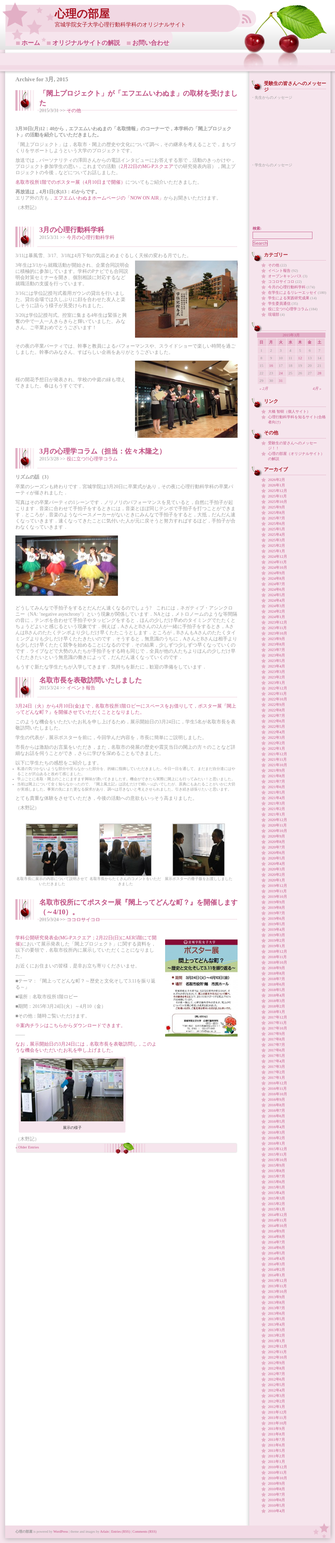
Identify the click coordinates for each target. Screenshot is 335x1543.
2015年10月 (277, 1160)
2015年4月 (276, 1193)
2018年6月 (276, 984)
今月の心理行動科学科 (91, 237)
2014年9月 (276, 1231)
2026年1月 (276, 485)
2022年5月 (276, 726)
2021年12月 (277, 754)
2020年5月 (276, 858)
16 (271, 365)
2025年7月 (276, 518)
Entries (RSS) (120, 1531)
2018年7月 (276, 979)
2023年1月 (276, 682)
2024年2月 (276, 611)
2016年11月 (277, 1088)
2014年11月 (277, 1220)
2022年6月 (276, 721)
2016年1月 (276, 1143)
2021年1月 (276, 814)
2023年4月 (276, 666)
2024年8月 (276, 578)
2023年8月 (276, 644)
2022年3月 (276, 737)
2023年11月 (277, 628)
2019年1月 (276, 946)
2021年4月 (276, 798)
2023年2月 (276, 677)
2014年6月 (276, 1247)
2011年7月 (276, 1439)
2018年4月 (276, 995)
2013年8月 (276, 1302)
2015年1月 (276, 1209)
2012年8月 (276, 1368)
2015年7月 (276, 1176)
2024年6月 (276, 589)
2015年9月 (276, 1165)
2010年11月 (277, 1472)
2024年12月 (277, 556)
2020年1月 (276, 880)
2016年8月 (276, 1105)
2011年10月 (277, 1423)
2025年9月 (276, 507)
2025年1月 (276, 551)
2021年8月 (276, 776)
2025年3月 (276, 540)
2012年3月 (276, 1396)
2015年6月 (276, 1182)
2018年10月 (277, 962)
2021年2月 (276, 809)
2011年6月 (276, 1445)
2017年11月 (277, 1023)
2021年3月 (276, 803)
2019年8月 (276, 907)
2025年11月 (277, 496)
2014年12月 (277, 1215)
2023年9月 (276, 639)
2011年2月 (276, 1456)
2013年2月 (276, 1335)
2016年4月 (276, 1127)
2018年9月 (276, 968)
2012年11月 (277, 1352)
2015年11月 (277, 1154)
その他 (74, 110)
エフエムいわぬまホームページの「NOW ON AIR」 (109, 198)
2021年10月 (277, 765)
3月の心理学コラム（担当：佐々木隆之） (102, 451)
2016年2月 (276, 1138)
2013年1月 (276, 1341)
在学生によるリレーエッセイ (292, 292)
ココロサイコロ (83, 919)
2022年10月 (277, 699)
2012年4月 (276, 1390)
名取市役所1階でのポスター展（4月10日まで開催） (70, 182)
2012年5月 (276, 1385)
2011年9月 (276, 1428)
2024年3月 (276, 606)
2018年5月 (276, 990)
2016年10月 (277, 1094)
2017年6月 (276, 1050)
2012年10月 (277, 1357)
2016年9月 (276, 1099)
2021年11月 (277, 759)
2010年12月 (277, 1467)
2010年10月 (277, 1478)
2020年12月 (277, 820)
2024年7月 (276, 584)
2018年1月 (276, 1012)
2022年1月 (276, 748)
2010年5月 (276, 1505)
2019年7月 (276, 913)
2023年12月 (277, 622)
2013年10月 (277, 1291)
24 (281, 373)
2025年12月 (277, 491)
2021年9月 (276, 770)
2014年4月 (276, 1258)
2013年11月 (277, 1286)
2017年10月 (277, 1028)
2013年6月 (276, 1313)
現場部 (273, 314)
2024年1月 (276, 617)
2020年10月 (277, 831)
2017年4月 (276, 1061)
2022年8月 (276, 710)
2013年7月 (276, 1308)
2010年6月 (276, 1500)
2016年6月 (276, 1116)
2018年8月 (276, 973)
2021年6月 (276, 787)
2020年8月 (276, 842)
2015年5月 (276, 1187)
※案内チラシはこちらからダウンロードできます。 (70, 1025)
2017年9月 (276, 1034)
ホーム (31, 42)
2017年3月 (276, 1066)
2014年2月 (276, 1269)
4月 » (317, 388)
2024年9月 (276, 573)
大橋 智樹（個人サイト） (289, 411)
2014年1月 (276, 1275)
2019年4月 (276, 929)
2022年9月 (276, 704)
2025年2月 (276, 545)
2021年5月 (276, 792)
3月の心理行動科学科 (71, 229)
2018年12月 (277, 951)
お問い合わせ (150, 42)
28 (319, 373)
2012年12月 (277, 1346)
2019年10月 (277, 896)
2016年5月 (276, 1121)
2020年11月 (277, 825)
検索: (257, 228)
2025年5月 (276, 529)
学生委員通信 (279, 303)
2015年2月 (276, 1204)
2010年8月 (276, 1489)
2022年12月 (277, 688)
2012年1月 (276, 1407)
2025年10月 (277, 501)
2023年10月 (277, 633)
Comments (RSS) (145, 1531)
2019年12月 (277, 885)
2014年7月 (276, 1242)
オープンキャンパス (285, 276)
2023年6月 (276, 655)
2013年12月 (277, 1280)
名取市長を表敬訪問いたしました (90, 680)
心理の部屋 (82, 14)
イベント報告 (81, 687)
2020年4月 (276, 863)
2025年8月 (276, 512)
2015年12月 (277, 1149)
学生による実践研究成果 (288, 298)
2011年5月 (276, 1450)
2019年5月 (276, 924)
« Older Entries (27, 1147)
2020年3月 (276, 869)
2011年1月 (276, 1461)
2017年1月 (276, 1077)
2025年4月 (276, 534)
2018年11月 (277, 957)
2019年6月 (276, 918)
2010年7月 (276, 1494)
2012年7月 (276, 1374)
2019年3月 (276, 935)
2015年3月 (276, 1198)
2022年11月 (277, 693)
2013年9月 (276, 1297)
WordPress (60, 1531)
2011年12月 (277, 1412)
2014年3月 (276, 1264)
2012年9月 (276, 1363)
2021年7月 (276, 781)
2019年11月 (277, 891)
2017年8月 (276, 1039)
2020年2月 (276, 874)
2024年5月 (276, 595)
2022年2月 (276, 743)
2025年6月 (276, 523)
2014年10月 (277, 1225)
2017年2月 (276, 1072)
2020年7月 (276, 847)
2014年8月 (276, 1236)
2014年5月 (276, 1253)
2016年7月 (276, 1110)
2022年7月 (276, 715)
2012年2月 (276, 1401)
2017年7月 (276, 1044)
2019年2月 (276, 940)
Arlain (104, 1531)
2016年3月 (276, 1132)
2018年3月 (276, 1001)
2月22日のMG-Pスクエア (147, 166)
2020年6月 (276, 853)
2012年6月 (276, 1379)
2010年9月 (276, 1483)
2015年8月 (276, 1171)
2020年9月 (276, 836)
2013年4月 (276, 1324)
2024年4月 (276, 600)
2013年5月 (276, 1319)
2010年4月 (276, 1511)
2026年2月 (276, 480)
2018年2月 (276, 1006)
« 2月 (263, 388)
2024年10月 (277, 567)
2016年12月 (277, 1083)
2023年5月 (276, 661)
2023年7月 (276, 650)
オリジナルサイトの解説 (86, 42)
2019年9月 (276, 902)
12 (300, 358)
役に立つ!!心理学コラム (92, 458)
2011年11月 (277, 1417)
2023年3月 (276, 672)
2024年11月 (277, 562)
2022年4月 (276, 732)
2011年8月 (276, 1434)
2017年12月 (277, 1017)
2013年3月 (276, 1330)
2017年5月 (276, 1055)
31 (281, 380)
